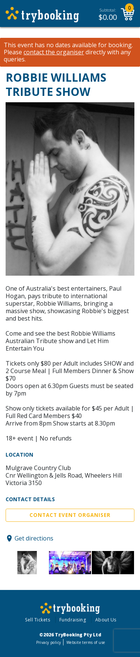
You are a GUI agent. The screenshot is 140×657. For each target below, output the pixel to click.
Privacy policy (48, 642)
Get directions (34, 538)
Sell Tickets (37, 620)
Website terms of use (85, 642)
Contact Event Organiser (70, 515)
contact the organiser (54, 52)
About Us (105, 620)
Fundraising (72, 620)
